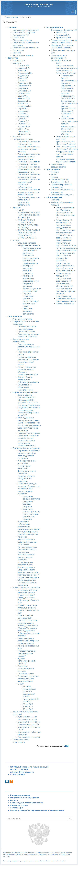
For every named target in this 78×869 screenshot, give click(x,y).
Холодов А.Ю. (24, 126)
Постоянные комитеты (23, 139)
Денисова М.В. (24, 86)
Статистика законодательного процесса (26, 668)
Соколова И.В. (24, 124)
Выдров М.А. (23, 76)
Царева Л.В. (23, 129)
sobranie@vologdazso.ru (22, 772)
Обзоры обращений (65, 304)
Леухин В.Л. (23, 108)
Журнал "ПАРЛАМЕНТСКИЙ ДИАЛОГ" (27, 661)
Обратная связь (54, 197)
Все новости (18, 50)
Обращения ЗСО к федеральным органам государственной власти (29, 402)
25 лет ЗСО (28, 707)
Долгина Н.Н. (24, 93)
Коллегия (17, 136)
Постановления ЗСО (27, 397)
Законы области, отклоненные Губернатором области (28, 379)
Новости (55, 172)
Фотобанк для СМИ (60, 182)
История (27, 686)
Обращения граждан (22, 40)
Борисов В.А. (24, 68)
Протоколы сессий (26, 331)
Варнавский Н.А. (25, 73)
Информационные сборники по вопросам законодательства (28, 640)
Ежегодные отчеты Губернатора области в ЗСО (28, 600)
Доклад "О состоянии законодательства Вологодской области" (28, 623)
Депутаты (17, 63)
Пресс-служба (11, 17)
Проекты (17, 53)
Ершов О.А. (23, 96)
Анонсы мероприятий (22, 319)
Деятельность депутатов (24, 32)
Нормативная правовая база (26, 392)
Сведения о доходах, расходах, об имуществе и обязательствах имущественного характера (29, 489)
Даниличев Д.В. (25, 83)
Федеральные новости (23, 55)
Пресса (54, 177)
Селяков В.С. (23, 121)
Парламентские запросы (29, 433)
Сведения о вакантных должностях (28, 311)
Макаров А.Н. (24, 111)
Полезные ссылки (26, 674)
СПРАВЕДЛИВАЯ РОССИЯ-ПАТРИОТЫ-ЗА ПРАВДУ (28, 225)
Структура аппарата (27, 243)
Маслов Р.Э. (61, 32)
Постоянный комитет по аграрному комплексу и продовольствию (29, 192)
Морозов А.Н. (24, 116)
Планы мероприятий (27, 326)
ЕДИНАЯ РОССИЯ (26, 220)
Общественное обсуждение (24, 798)
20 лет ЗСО (28, 704)
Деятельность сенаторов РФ (26, 48)
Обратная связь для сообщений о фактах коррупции (27, 582)
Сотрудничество (54, 27)
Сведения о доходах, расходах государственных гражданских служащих (31, 514)
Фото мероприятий (60, 179)
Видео (54, 174)
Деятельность (15, 316)
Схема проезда (17, 774)
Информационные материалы (26, 587)
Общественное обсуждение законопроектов (25, 387)
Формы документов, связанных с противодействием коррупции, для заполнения (27, 476)
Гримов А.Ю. (23, 78)
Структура (13, 58)
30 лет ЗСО (28, 709)
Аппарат (16, 240)
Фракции (17, 207)
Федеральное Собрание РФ (64, 30)
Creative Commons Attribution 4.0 (53, 861)
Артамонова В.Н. (63, 37)
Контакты (55, 200)
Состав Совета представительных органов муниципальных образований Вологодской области (69, 108)
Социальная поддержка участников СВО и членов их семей (28, 678)
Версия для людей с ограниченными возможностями (37, 810)
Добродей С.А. (24, 91)
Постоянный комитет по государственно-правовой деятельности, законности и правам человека (29, 146)
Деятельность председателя (26, 30)
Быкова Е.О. (23, 70)
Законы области (25, 395)
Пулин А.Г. (22, 119)
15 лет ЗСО (27, 701)
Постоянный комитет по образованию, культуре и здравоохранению (29, 169)
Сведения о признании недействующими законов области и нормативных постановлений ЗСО (28, 440)
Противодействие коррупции (26, 448)
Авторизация (16, 808)
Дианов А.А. (23, 88)
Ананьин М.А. (24, 65)
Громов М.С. (23, 81)
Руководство (19, 60)
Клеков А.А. (23, 103)
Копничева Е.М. (25, 106)
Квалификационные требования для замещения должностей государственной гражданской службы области (32, 255)
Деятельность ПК (21, 35)
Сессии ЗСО (18, 37)
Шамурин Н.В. (24, 131)
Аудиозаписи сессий (27, 717)
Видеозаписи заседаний (29, 737)
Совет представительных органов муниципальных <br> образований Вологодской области (67, 68)
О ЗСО (21, 684)
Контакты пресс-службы (62, 195)
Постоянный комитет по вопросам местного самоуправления (29, 156)
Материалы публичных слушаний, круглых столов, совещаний (28, 592)
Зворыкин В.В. (24, 101)
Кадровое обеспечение (29, 245)
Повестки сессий (26, 329)
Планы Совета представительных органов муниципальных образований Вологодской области (69, 126)
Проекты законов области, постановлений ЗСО (29, 346)
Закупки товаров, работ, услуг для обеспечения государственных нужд (29, 575)
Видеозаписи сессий (27, 719)
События (12, 27)
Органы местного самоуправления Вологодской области (61, 58)
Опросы (14, 800)
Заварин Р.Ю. (24, 98)
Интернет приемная (20, 795)
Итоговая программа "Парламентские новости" (27, 653)
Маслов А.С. (23, 114)
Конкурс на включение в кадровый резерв (31, 278)
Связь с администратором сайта (26, 803)
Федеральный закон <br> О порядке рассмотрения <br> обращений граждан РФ (65, 212)
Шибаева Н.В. (24, 134)
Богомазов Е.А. (62, 35)
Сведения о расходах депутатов (28, 504)
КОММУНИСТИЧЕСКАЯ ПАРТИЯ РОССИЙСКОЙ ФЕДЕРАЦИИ (29, 215)
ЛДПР (21, 210)
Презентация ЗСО (31, 699)
